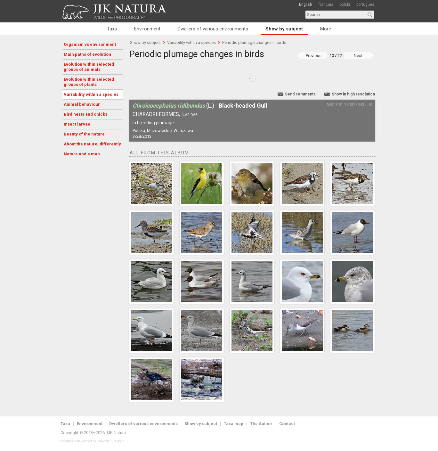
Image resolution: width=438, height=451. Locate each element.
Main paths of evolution (87, 54)
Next (358, 55)
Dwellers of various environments (213, 29)
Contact (287, 423)
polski (345, 4)
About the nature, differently (92, 144)
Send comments (300, 94)
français (326, 4)
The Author (261, 423)
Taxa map (233, 423)
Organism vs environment (90, 44)
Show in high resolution (353, 94)
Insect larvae (77, 124)
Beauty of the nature (84, 134)
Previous (313, 55)
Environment (147, 29)
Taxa (112, 29)
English (305, 4)
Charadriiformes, (156, 114)
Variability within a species (91, 94)
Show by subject (284, 29)
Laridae (189, 114)
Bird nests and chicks (85, 114)
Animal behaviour (82, 104)
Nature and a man (82, 154)
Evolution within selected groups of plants (89, 82)
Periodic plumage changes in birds (254, 42)
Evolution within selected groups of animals (89, 67)
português (365, 4)
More (325, 29)
